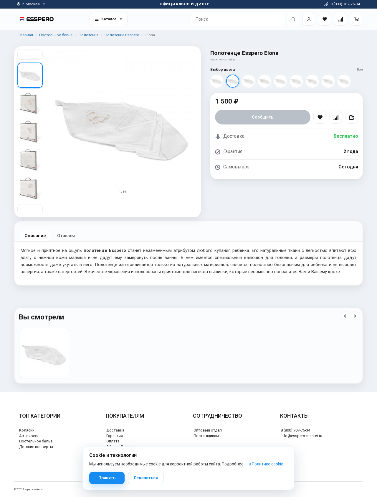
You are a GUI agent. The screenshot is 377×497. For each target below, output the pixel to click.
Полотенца (88, 35)
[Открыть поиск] (293, 19)
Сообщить (262, 117)
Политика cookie (353, 489)
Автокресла (30, 436)
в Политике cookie (266, 464)
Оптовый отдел (208, 430)
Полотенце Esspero (122, 35)
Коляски (26, 430)
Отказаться (146, 477)
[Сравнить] (335, 117)
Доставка (115, 430)
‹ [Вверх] (30, 54)
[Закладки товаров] (324, 19)
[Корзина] (356, 19)
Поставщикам (206, 436)
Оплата (113, 441)
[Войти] (308, 19)
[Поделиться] (351, 117)
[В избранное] (319, 117)
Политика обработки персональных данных (308, 489)
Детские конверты (36, 446)
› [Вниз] (30, 209)
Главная (26, 35)
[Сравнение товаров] (340, 19)
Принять (106, 477)
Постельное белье (55, 35)
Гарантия (114, 436)
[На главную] (36, 19)
